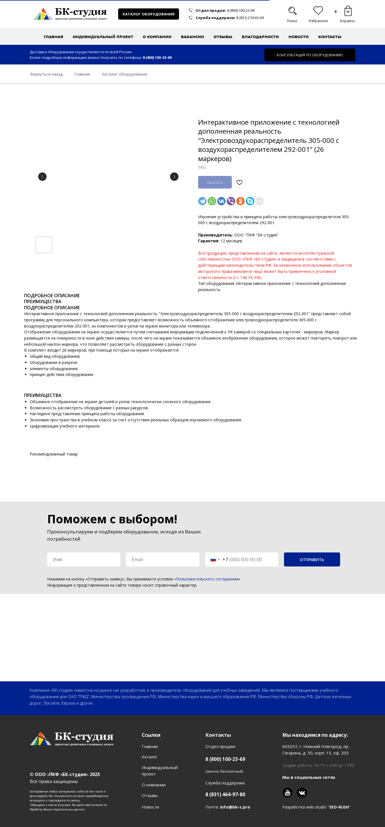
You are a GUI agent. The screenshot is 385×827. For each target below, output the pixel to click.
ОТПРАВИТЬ (312, 559)
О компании (154, 784)
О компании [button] (157, 36)
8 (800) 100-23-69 (241, 10)
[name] (83, 559)
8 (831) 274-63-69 (250, 17)
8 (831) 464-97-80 (225, 794)
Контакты (330, 36)
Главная (53, 36)
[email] (162, 559)
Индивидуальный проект (103, 36)
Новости (298, 36)
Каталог (149, 756)
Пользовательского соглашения (207, 579)
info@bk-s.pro (235, 807)
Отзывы (223, 36)
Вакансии (192, 36)
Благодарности (260, 36)
